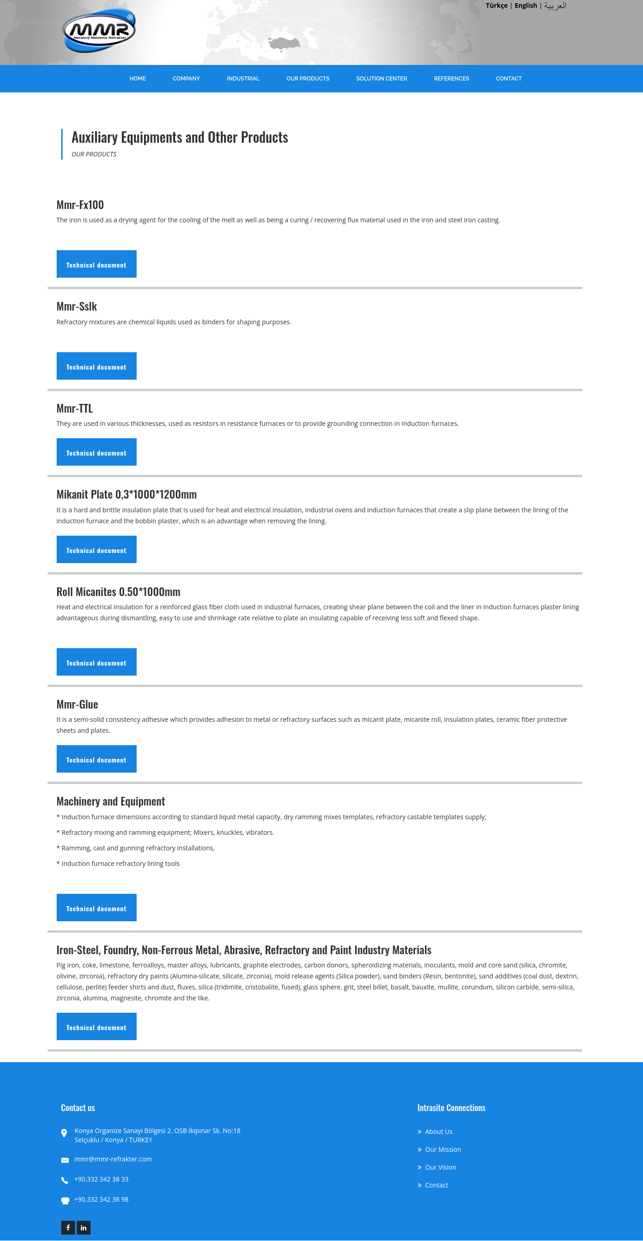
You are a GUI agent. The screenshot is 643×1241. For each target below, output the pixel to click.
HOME (138, 78)
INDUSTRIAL (243, 78)
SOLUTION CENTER (381, 78)
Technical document (97, 264)
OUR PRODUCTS (308, 78)
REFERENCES (451, 78)
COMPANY (186, 78)
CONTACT (508, 78)
